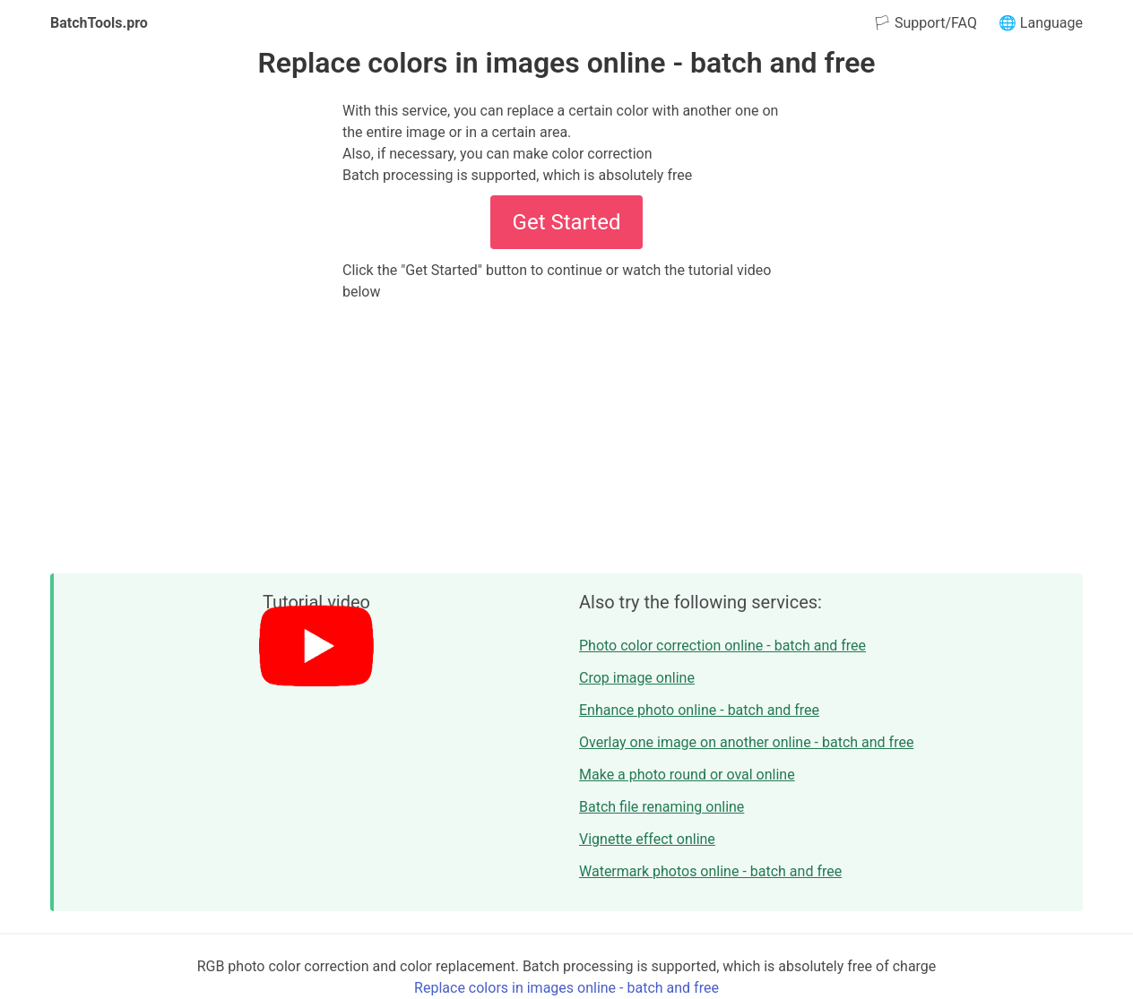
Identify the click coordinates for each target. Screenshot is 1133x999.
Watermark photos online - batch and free (710, 871)
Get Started (567, 222)
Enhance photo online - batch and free (699, 710)
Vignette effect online (647, 839)
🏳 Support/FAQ (925, 22)
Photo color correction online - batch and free (722, 645)
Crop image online (637, 677)
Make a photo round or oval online (687, 774)
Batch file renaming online (661, 806)
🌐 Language (1041, 22)
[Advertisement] (566, 437)
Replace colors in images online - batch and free (566, 987)
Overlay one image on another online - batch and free (746, 742)
